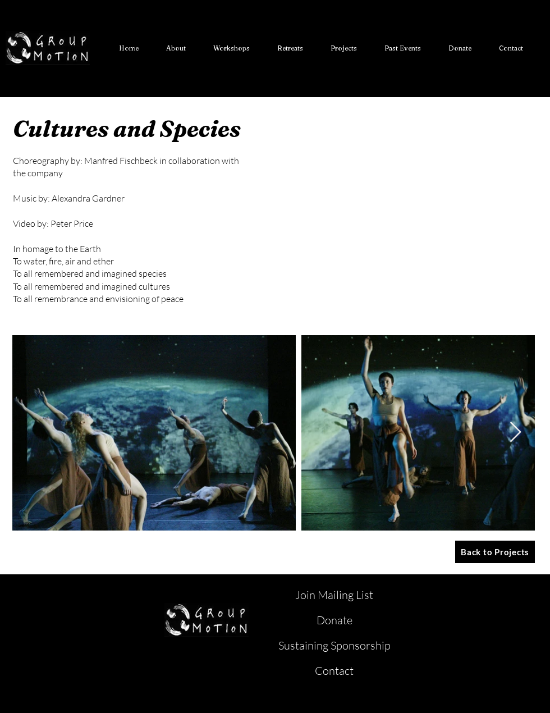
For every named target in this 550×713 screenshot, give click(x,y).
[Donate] (335, 620)
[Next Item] (515, 433)
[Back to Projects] (495, 552)
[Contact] (335, 671)
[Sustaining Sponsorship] (335, 645)
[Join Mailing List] (335, 595)
